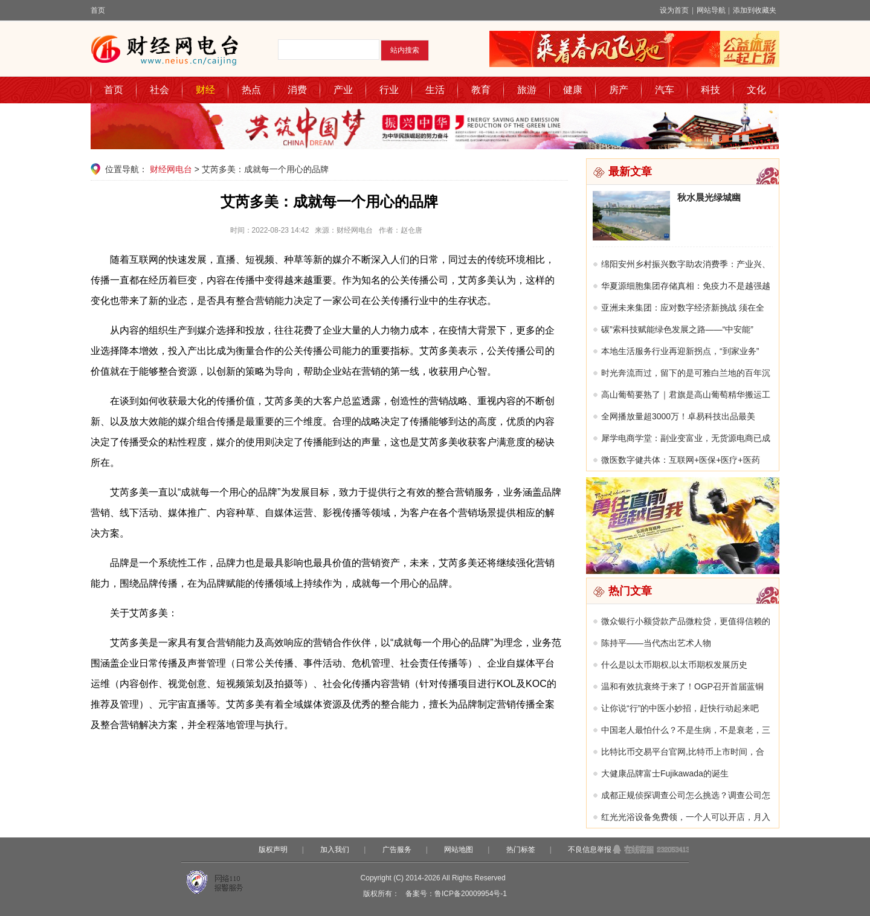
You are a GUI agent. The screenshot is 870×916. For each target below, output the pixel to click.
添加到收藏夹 (754, 10)
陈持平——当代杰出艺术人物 (656, 643)
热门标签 (520, 849)
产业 (343, 90)
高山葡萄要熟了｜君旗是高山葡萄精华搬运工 (685, 394)
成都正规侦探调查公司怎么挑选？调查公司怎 (685, 795)
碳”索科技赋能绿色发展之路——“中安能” (677, 329)
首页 (98, 10)
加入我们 (334, 849)
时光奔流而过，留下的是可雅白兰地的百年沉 (685, 373)
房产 (618, 90)
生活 (435, 90)
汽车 (664, 90)
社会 (159, 90)
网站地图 (458, 849)
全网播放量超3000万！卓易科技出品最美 (678, 416)
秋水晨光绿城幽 (709, 197)
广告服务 (396, 849)
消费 (297, 90)
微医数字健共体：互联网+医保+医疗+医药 (680, 460)
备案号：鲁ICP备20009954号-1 (456, 893)
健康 (572, 90)
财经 (205, 90)
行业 (389, 90)
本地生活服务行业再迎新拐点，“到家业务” (680, 351)
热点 (251, 90)
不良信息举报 (589, 849)
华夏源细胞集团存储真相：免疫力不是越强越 (685, 286)
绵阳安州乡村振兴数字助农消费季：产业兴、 (685, 264)
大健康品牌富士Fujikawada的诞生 (665, 773)
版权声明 (273, 849)
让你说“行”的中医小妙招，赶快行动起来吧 (680, 708)
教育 (481, 90)
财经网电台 (171, 169)
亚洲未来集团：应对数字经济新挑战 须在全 (682, 307)
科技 (710, 90)
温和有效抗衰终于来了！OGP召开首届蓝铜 (682, 686)
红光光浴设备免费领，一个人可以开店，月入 (685, 817)
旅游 (526, 90)
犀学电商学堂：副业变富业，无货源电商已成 (685, 438)
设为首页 (674, 10)
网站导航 (711, 10)
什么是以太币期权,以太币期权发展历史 (674, 664)
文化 (756, 90)
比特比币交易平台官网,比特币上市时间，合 (682, 751)
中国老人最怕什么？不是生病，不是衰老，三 (685, 730)
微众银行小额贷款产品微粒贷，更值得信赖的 (685, 621)
